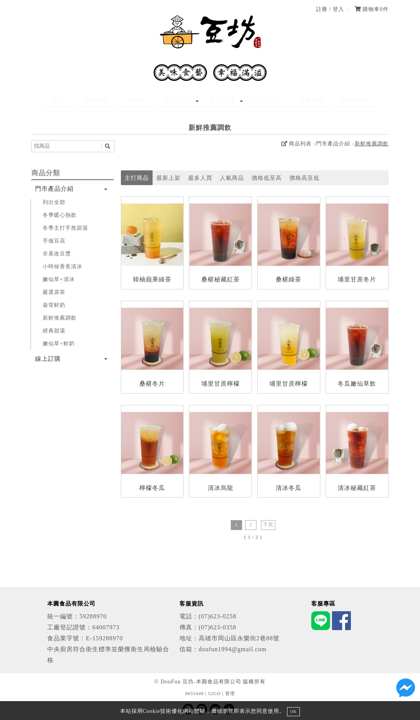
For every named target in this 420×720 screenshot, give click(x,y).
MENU (148, 100)
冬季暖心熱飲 (60, 215)
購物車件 (372, 9)
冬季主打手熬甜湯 (65, 228)
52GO (214, 693)
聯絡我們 (330, 100)
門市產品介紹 (333, 144)
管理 (230, 693)
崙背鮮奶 (54, 305)
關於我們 (114, 100)
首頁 (83, 100)
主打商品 (137, 178)
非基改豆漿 (57, 253)
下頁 (268, 524)
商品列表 (296, 144)
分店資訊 (256, 100)
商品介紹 (182, 100)
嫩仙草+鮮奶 (58, 343)
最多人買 (200, 178)
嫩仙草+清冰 (58, 279)
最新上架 (168, 178)
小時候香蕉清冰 (62, 266)
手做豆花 (54, 241)
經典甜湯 (54, 331)
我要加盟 (293, 100)
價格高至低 (304, 178)
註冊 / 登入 (330, 9)
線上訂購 (219, 100)
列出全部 (54, 202)
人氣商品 (232, 178)
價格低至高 (267, 178)
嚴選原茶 (54, 292)
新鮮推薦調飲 (372, 144)
